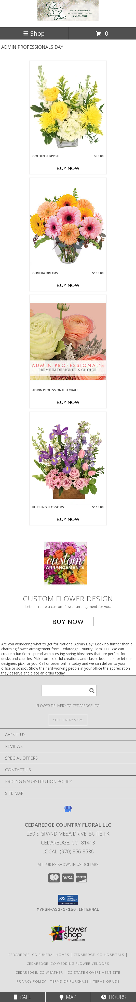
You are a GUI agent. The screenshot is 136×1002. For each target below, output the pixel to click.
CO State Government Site (93, 972)
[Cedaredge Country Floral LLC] (68, 19)
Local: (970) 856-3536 (68, 851)
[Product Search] (69, 690)
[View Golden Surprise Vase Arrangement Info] (68, 107)
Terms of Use (106, 981)
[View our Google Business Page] (68, 811)
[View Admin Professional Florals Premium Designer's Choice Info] (68, 341)
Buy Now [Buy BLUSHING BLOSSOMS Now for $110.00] (68, 519)
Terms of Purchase (69, 981)
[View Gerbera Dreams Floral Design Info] (68, 224)
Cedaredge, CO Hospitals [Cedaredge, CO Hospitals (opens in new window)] (99, 954)
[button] (68, 900)
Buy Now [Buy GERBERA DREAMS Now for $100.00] (68, 285)
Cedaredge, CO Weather (39, 972)
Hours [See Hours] (113, 997)
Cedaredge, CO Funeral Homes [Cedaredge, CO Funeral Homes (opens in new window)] (38, 954)
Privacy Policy (31, 981)
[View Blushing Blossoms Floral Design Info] (68, 458)
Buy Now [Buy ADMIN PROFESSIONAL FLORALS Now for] (68, 402)
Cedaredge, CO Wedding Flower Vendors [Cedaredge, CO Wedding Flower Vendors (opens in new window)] (68, 963)
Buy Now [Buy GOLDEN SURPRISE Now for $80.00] (68, 168)
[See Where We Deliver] (68, 719)
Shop (34, 33)
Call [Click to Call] (22, 997)
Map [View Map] (68, 997)
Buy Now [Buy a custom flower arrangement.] (68, 621)
